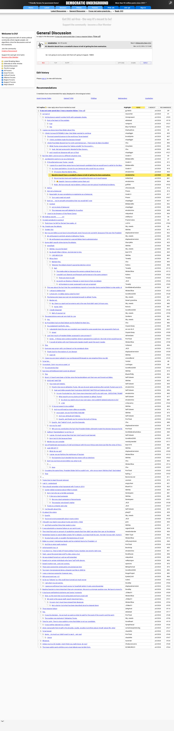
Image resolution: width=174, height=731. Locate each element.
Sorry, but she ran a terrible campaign (60, 493)
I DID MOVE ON (57, 255)
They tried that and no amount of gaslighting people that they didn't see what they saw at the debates (78, 531)
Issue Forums (9, 73)
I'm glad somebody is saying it (53, 220)
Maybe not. (53, 300)
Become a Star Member (10, 57)
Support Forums (10, 82)
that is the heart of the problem (58, 120)
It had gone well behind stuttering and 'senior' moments (62, 592)
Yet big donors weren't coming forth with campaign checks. (66, 117)
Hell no (49, 188)
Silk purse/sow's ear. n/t (51, 576)
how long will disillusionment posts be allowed (58, 371)
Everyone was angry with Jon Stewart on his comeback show (67, 348)
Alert (67, 63)
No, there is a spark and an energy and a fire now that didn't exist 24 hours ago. (80, 303)
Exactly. (47, 515)
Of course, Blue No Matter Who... (66, 172)
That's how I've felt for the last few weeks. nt (60, 223)
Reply (145, 63)
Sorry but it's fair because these (60, 438)
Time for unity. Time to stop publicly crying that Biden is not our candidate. (69, 621)
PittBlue (94, 98)
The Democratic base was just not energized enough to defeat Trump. (72, 297)
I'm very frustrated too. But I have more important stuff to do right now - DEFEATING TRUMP (89, 393)
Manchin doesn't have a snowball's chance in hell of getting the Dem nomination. (81, 175)
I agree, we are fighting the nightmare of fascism (66, 454)
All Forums (8, 70)
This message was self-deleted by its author (67, 210)
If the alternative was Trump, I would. (60, 162)
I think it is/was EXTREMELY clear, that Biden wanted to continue (68, 133)
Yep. (43, 612)
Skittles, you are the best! (58, 249)
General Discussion (77, 11)
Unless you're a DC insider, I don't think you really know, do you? (64, 644)
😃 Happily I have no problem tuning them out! (73, 181)
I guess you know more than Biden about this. (58, 130)
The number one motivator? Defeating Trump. (61, 618)
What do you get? (55, 451)
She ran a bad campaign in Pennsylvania (66, 499)
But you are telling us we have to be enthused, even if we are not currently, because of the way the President (83, 233)
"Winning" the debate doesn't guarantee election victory (71, 265)
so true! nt (46, 114)
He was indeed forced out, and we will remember (59, 557)
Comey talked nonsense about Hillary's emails (61, 490)
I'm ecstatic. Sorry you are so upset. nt (56, 364)
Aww (53, 467)
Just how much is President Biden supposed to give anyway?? (69, 335)
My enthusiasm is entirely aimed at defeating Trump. (65, 236)
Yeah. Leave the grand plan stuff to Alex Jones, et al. (61, 554)
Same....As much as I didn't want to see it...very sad (63, 634)
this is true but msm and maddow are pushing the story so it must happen (80, 178)
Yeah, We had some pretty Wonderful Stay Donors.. (70, 149)
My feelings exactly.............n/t (53, 217)
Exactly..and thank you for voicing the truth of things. (78, 419)
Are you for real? (55, 425)
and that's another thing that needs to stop (60, 525)
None (138, 107)
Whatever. (46, 641)
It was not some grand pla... (100, 11)
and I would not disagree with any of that (64, 152)
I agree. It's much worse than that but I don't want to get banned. (72, 435)
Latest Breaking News (12, 61)
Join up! (127, 8)
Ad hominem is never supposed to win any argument (77, 284)
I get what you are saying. (54, 583)
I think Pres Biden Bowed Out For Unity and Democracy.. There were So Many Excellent (78, 143)
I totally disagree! (55, 310)
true (50, 123)
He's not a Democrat (54, 191)
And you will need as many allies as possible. (70, 409)
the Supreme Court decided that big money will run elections (73, 458)
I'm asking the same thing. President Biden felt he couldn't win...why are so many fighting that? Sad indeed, (83, 470)
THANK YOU (49, 229)
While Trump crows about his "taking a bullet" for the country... (71, 146)
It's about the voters (49, 512)
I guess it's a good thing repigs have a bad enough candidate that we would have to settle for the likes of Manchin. (90, 165)
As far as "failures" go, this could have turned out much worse (64, 580)
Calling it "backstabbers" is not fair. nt (60, 432)
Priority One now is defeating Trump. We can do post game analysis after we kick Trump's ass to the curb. (89, 387)
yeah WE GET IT (52, 448)
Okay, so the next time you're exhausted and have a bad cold (66, 596)
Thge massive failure (49, 608)
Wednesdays (122, 98)
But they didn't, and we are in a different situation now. (61, 156)
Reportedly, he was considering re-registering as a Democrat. (71, 194)
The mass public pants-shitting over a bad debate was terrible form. (66, 647)
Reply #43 (119, 11)
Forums (95, 8)
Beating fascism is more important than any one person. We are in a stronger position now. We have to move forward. (84, 589)
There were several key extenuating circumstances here (62, 567)
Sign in (143, 8)
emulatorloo (52, 43)
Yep (50, 127)
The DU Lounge (9, 68)
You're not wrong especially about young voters (62, 519)
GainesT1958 (68, 98)
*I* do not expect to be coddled (63, 406)
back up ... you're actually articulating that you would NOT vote (69, 201)
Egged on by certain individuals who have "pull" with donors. (63, 560)
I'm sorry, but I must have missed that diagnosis (66, 602)
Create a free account (9, 51)
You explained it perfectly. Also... (58, 326)
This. (46, 345)
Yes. (48, 319)
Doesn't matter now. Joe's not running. (56, 564)
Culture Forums (9, 75)
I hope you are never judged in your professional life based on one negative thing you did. (76, 358)
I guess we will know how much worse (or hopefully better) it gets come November (74, 586)
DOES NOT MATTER (54, 380)
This (46, 374)
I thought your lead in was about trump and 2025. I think (62, 522)
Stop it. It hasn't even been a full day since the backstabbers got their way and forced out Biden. (79, 377)
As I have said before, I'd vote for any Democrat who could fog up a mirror (78, 168)
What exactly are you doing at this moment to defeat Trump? (80, 397)
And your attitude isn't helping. (70, 416)
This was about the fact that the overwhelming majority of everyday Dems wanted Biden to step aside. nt (84, 287)
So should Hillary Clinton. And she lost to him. (65, 252)
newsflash (50, 246)
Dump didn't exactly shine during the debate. (60, 242)
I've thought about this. (53, 509)
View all (97, 36)
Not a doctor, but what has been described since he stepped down (75, 605)
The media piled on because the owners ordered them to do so (78, 271)
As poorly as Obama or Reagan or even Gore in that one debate (78, 281)
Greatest (63, 8)
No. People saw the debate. (52, 226)
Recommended (165, 107)
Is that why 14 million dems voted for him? (64, 294)
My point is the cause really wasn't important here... (65, 599)
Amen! (54, 332)
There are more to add (66, 278)
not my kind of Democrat (60, 207)
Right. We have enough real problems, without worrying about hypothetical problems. (84, 185)
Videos (79, 8)
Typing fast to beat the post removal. (55, 480)
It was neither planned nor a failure (57, 625)
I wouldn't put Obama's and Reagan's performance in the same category (81, 274)
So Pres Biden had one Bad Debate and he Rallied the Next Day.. (67, 323)
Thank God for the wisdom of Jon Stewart (62, 352)
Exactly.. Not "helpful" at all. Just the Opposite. (68, 422)
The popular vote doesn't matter (63, 503)
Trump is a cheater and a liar (57, 506)
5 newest (151, 107)
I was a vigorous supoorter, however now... (57, 573)
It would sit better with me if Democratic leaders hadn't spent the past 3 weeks (77, 342)
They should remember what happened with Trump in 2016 (63, 486)
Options (121, 63)
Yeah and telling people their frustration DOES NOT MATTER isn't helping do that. (83, 390)
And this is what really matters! (56, 544)
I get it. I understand (49, 483)
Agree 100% (58, 307)
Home (31, 8)
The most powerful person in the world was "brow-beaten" (67, 136)
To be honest (47, 631)
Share (133, 63)
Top (55, 63)
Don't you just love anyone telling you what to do (64, 461)
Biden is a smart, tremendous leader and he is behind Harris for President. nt (69, 541)
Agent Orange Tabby (44, 98)
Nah (55, 268)
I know (49, 637)
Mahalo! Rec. (56, 262)
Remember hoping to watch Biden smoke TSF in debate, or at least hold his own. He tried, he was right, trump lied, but (84, 535)
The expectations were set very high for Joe (60, 316)
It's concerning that (51, 368)
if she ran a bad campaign (58, 496)
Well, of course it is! (58, 313)
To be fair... (46, 361)
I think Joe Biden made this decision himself (65, 140)
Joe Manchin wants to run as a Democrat (59, 159)
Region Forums (9, 80)
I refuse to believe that (57, 291)
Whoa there (53, 258)
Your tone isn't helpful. (57, 384)
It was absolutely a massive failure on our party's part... (62, 528)
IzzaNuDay (149, 98)
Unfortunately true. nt (50, 547)
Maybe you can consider (55, 441)
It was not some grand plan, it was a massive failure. (74, 36)
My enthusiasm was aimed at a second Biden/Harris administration (73, 239)
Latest (46, 8)
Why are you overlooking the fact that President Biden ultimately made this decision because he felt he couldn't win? (93, 429)
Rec (43, 63)
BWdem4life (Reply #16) (143, 43)
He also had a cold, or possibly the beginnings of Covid (64, 538)
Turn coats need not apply (61, 197)
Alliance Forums (9, 77)
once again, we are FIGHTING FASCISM (70, 413)
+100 (63, 403)
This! (46, 474)
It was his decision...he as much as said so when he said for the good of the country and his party (79, 615)
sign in (44, 78)
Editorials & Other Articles (13, 63)
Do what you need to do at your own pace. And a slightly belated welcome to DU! (89, 400)
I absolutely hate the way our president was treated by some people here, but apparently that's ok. (84, 329)
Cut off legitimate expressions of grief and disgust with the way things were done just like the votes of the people (85, 445)
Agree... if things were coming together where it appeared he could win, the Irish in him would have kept (86, 339)
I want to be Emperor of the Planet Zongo (62, 213)
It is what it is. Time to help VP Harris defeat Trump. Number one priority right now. (71, 551)
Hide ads (111, 8)
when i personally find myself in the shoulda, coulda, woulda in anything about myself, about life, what (78, 628)
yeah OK (52, 355)
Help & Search (9, 84)
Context (52, 204)
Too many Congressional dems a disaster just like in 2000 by (63, 570)
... (50, 464)
